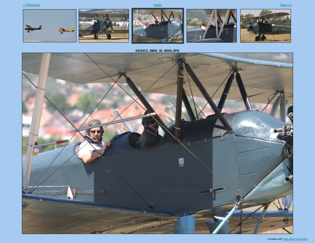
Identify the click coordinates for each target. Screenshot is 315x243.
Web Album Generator (295, 238)
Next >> (286, 5)
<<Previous (31, 5)
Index (158, 5)
